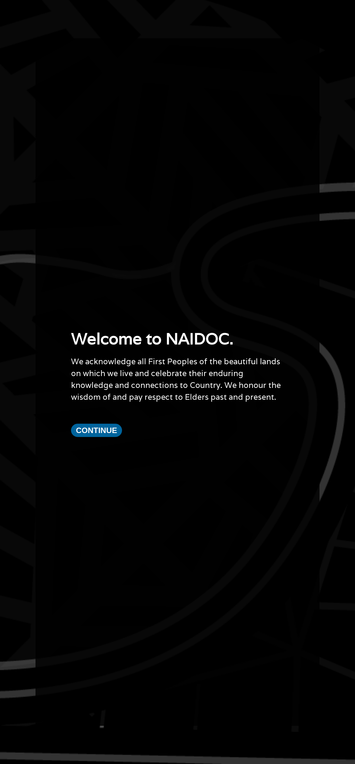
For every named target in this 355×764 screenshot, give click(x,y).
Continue (96, 397)
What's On (42, 709)
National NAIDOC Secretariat (272, 704)
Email (147, 731)
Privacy (40, 723)
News (38, 718)
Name (182, 731)
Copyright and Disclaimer (53, 728)
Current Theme (46, 704)
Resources (42, 713)
